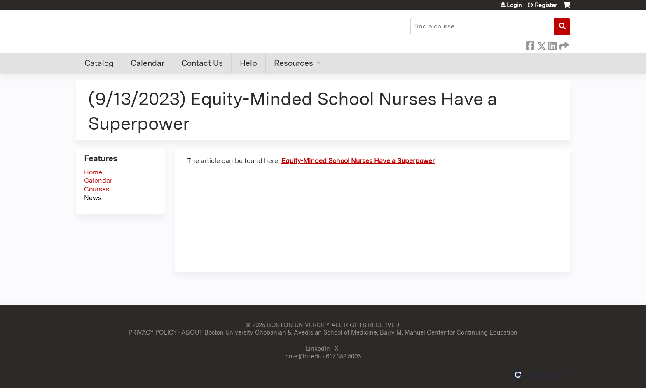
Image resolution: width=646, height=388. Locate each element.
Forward (563, 44)
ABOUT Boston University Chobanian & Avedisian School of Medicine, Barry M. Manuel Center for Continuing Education (349, 332)
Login (514, 5)
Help (248, 63)
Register (546, 5)
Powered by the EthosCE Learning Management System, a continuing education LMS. (541, 375)
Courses (96, 189)
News (92, 198)
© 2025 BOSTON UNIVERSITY (288, 324)
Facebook (530, 44)
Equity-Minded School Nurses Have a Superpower (358, 161)
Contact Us (202, 63)
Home (93, 172)
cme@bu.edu (303, 356)
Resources (293, 63)
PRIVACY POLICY (153, 332)
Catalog (99, 63)
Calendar (147, 63)
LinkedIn (552, 44)
